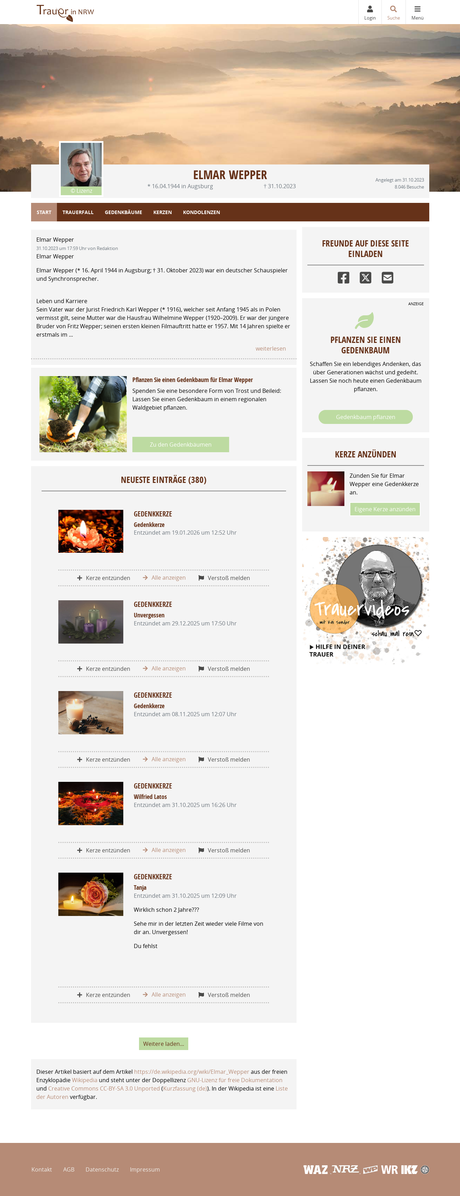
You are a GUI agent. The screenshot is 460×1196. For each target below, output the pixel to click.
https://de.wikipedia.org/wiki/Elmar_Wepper (191, 1072)
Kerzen (162, 212)
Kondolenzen (201, 212)
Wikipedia (84, 1080)
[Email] (387, 276)
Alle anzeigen (164, 577)
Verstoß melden (224, 578)
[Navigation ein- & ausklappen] (417, 12)
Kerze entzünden (103, 578)
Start (44, 212)
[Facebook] (343, 276)
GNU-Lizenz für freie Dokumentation (235, 1080)
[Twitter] (365, 276)
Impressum (145, 1169)
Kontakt (41, 1169)
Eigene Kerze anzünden (385, 509)
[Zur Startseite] (66, 12)
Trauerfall (78, 212)
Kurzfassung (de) (185, 1088)
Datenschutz (102, 1169)
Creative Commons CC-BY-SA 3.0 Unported (104, 1088)
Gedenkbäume (123, 212)
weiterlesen (271, 348)
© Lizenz (81, 191)
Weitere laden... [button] (163, 1044)
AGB (68, 1169)
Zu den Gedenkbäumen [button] (181, 444)
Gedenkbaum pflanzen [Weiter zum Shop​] (365, 417)
